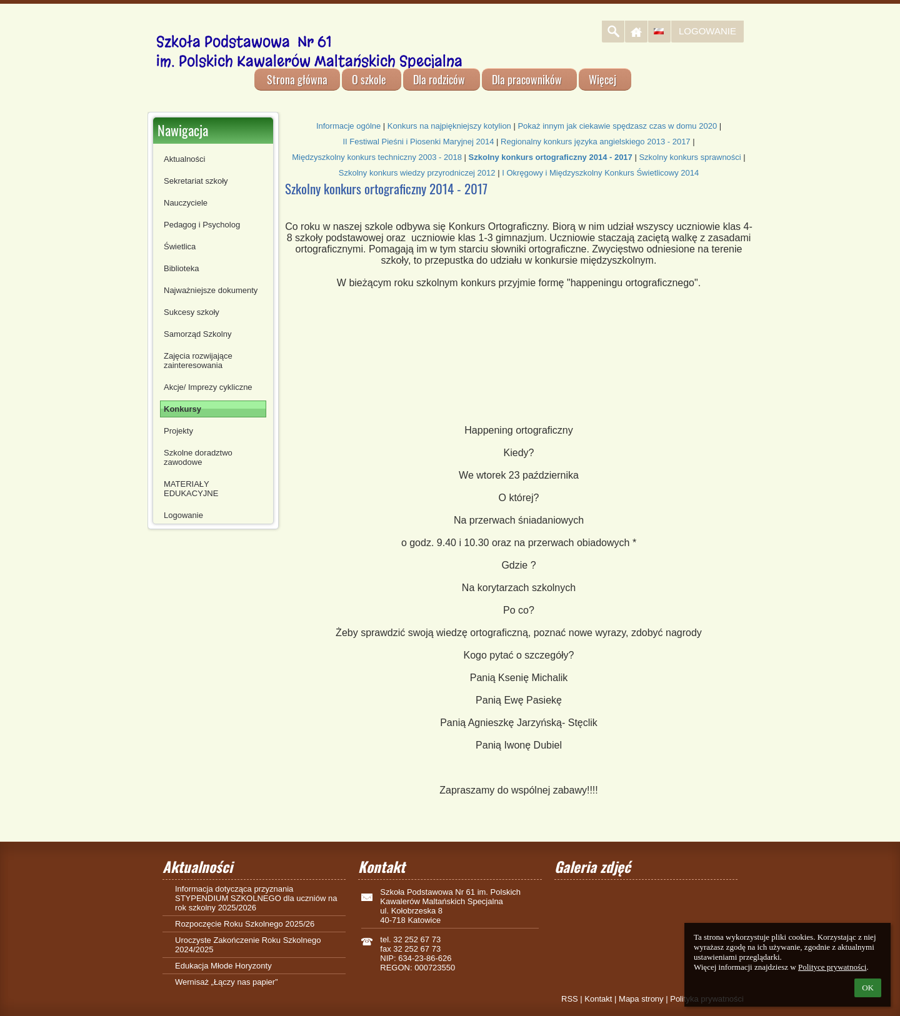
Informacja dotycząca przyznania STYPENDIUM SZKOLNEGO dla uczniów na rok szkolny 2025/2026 (256, 898)
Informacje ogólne (348, 126)
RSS (569, 999)
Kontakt (598, 999)
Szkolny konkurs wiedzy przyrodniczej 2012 (417, 172)
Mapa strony (641, 999)
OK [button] (868, 987)
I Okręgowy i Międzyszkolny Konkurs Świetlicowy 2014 (600, 172)
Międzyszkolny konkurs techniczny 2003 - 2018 (377, 157)
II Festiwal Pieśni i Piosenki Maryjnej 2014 (418, 141)
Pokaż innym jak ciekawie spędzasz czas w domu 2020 (617, 126)
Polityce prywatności (832, 967)
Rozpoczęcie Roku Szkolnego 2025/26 (244, 924)
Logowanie (707, 31)
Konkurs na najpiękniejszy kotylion (449, 126)
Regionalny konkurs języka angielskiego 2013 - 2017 (596, 141)
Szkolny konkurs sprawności (690, 157)
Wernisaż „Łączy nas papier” (226, 982)
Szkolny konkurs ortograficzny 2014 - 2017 (550, 157)
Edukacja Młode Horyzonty (223, 965)
